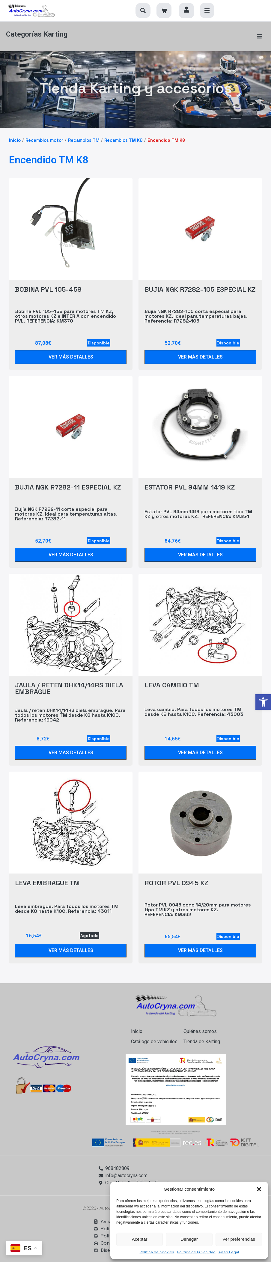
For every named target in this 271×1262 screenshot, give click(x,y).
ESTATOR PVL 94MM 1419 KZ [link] (189, 486)
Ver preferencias (238, 1239)
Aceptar (139, 1239)
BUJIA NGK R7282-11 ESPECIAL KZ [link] (68, 486)
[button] (259, 1189)
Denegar (189, 1239)
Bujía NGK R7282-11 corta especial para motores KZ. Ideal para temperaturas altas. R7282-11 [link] (66, 513)
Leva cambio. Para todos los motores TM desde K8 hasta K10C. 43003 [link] (193, 710)
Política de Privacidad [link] (196, 1252)
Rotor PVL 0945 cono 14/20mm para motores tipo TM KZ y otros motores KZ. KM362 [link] (197, 909)
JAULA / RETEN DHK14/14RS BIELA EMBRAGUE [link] (69, 687)
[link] (263, 702)
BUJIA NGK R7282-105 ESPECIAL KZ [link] (200, 288)
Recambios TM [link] (84, 139)
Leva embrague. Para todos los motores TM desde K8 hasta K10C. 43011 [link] (66, 907)
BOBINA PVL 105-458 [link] (48, 288)
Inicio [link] (15, 139)
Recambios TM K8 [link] (123, 139)
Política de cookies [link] (157, 1252)
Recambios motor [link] (44, 139)
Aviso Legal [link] (229, 1252)
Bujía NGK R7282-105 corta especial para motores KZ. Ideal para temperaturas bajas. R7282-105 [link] (196, 315)
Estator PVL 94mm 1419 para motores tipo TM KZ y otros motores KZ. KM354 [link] (198, 513)
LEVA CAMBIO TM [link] (171, 684)
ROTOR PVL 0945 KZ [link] (176, 882)
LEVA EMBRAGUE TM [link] (47, 882)
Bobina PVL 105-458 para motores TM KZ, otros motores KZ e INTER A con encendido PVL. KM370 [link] (65, 315)
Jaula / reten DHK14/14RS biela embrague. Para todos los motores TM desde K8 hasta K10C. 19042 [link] (70, 714)
